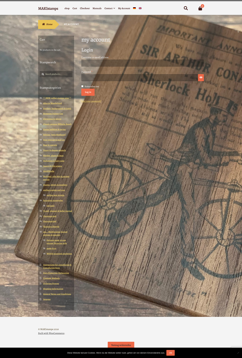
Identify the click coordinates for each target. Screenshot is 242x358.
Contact (108, 8)
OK (170, 353)
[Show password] (201, 77)
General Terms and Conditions (57, 294)
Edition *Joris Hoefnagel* (54, 134)
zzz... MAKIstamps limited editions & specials (55, 233)
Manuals (97, 8)
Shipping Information (53, 288)
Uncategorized (49, 221)
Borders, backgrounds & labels (57, 108)
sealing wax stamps (55, 195)
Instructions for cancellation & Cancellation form (57, 266)
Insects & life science (52, 166)
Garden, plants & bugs (53, 155)
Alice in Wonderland (52, 103)
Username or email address (100, 57)
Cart (75, 8)
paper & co (51, 248)
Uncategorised (49, 216)
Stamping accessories (53, 200)
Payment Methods (51, 278)
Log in (88, 92)
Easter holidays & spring (54, 129)
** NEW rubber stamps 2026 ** (57, 98)
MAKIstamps (48, 8)
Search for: (185, 8)
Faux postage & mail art (54, 139)
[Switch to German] (134, 8)
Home (49, 24)
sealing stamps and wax (54, 190)
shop (67, 8)
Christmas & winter (52, 118)
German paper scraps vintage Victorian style (57, 242)
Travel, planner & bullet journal (57, 210)
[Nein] (238, 352)
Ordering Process (51, 283)
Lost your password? (91, 101)
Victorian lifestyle (51, 226)
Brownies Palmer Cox (53, 113)
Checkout (85, 8)
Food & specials (50, 145)
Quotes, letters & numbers (55, 184)
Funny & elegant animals (54, 150)
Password (91, 72)
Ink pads (50, 205)
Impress (47, 299)
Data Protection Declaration (56, 273)
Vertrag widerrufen (121, 345)
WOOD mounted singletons (59, 253)
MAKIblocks (48, 171)
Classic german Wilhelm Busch (57, 124)
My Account (124, 8)
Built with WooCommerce (51, 333)
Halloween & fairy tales (53, 160)
